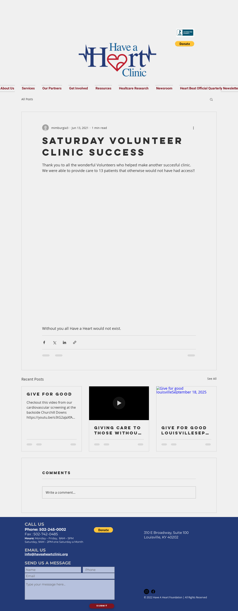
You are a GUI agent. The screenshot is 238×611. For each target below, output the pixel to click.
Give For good (49, 394)
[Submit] (101, 606)
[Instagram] (146, 591)
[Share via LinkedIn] (64, 342)
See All (212, 379)
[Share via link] (75, 342)
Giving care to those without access (117, 430)
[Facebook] (153, 591)
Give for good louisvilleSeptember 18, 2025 (185, 430)
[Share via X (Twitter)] (54, 342)
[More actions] (193, 127)
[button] (184, 43)
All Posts (27, 99)
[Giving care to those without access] (119, 403)
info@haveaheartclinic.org (46, 554)
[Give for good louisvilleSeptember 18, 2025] (186, 403)
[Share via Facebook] (44, 342)
